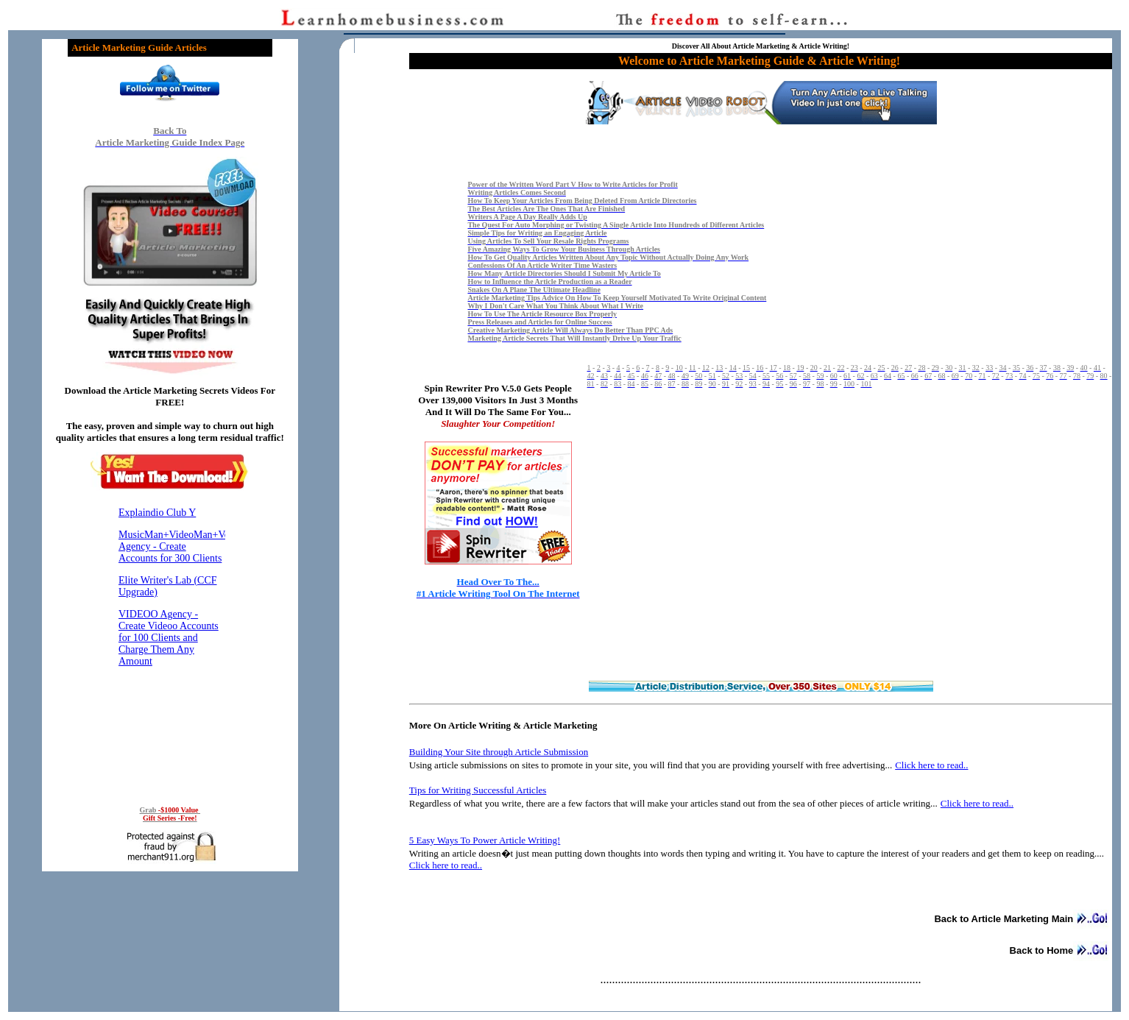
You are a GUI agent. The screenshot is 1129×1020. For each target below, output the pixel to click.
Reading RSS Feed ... (170, 645)
